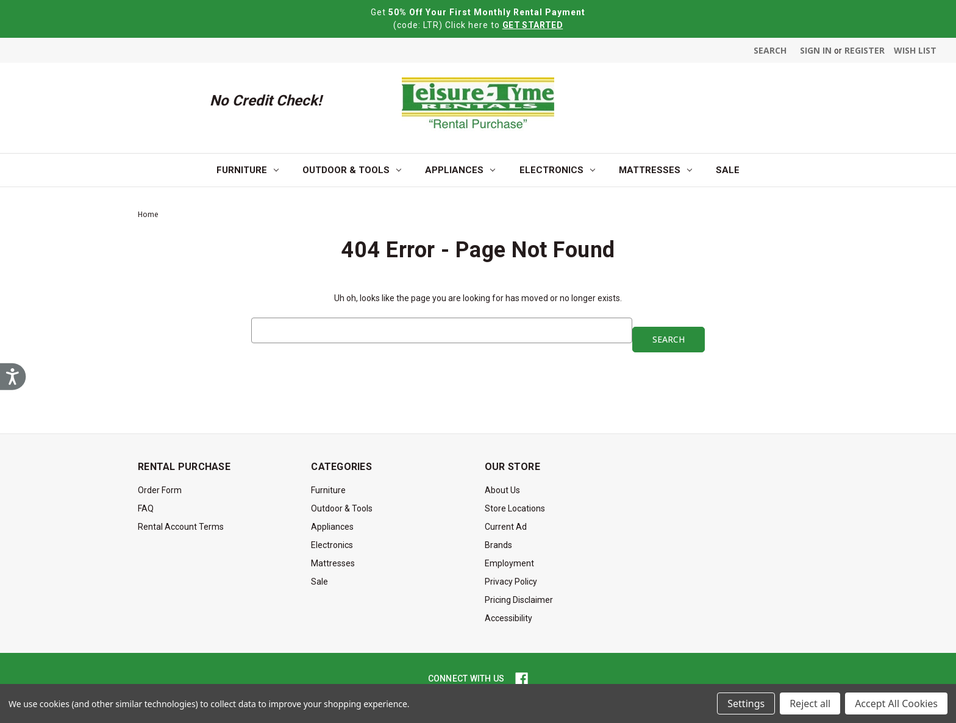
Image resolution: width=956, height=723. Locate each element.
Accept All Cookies (896, 703)
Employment (509, 563)
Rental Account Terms (181, 527)
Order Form (160, 490)
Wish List (915, 50)
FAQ (146, 508)
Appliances (460, 170)
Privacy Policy (511, 581)
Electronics (557, 170)
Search (770, 50)
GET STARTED (532, 25)
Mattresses (655, 170)
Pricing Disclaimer (519, 600)
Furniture (247, 170)
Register (864, 50)
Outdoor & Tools (351, 170)
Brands (498, 545)
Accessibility (508, 618)
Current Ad (506, 527)
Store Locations (515, 508)
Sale (728, 170)
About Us (502, 490)
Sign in (816, 50)
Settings (746, 703)
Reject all (810, 703)
